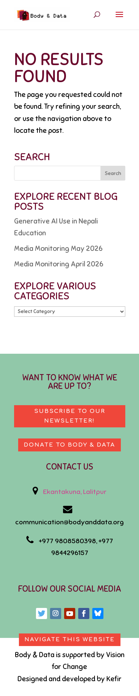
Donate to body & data (69, 445)
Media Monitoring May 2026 (58, 248)
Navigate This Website (69, 639)
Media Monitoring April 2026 (58, 264)
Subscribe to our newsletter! (69, 416)
